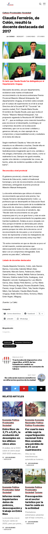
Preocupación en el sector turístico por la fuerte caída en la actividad (34, 502)
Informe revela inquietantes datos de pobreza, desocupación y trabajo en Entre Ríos (12, 505)
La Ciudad (10, 36)
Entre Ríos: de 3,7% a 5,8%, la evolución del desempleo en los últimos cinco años (11, 436)
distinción (7, 342)
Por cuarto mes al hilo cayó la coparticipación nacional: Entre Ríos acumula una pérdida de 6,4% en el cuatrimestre (35, 439)
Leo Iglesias (10, 457)
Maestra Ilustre (9, 346)
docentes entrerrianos (23, 342)
